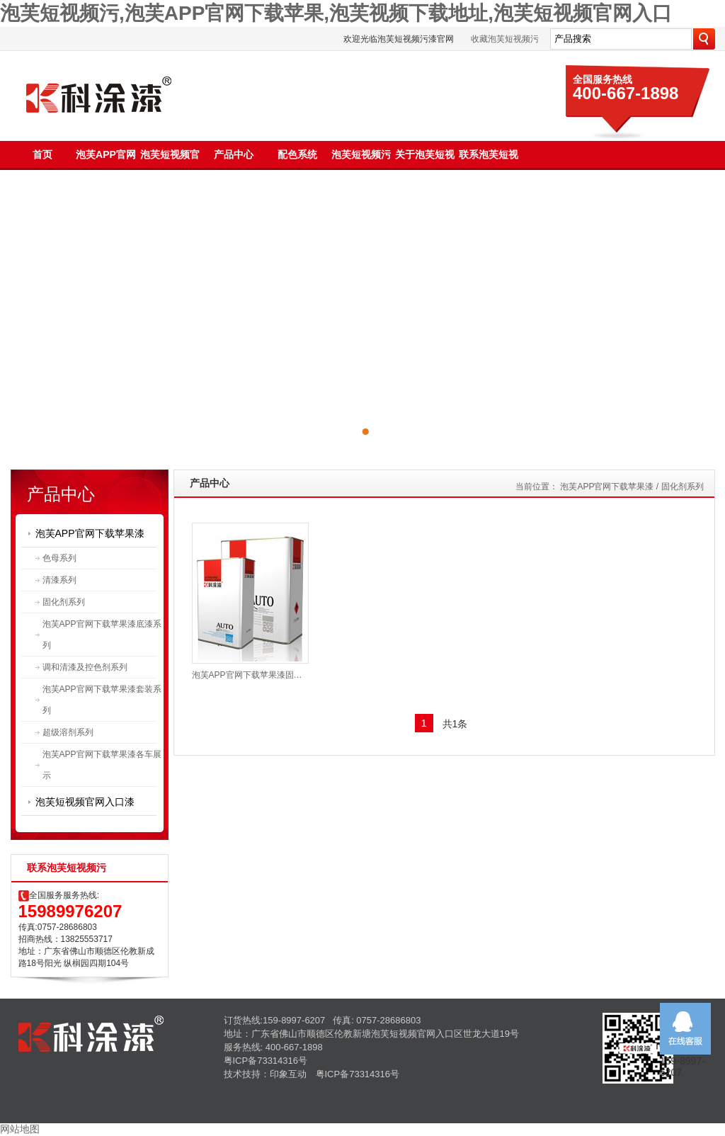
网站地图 (20, 1129)
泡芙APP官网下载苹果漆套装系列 (101, 699)
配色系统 (297, 154)
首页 (42, 154)
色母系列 (59, 558)
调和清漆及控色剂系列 (84, 667)
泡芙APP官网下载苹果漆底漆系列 (101, 634)
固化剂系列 (63, 602)
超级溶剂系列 (67, 732)
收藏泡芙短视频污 (505, 39)
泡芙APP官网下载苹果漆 (89, 533)
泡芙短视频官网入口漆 (85, 801)
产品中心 (233, 154)
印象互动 (288, 1074)
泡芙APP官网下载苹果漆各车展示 (101, 764)
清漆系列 (59, 580)
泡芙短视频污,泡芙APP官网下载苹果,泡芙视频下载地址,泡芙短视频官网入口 (336, 13)
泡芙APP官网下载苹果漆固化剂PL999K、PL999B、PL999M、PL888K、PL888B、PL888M (250, 675)
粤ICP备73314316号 (266, 1060)
